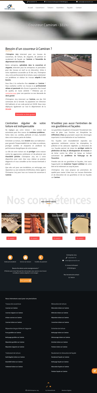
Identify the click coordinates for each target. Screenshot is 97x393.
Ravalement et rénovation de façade (63, 353)
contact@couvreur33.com (85, 2)
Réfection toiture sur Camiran (59, 313)
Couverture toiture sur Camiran (60, 322)
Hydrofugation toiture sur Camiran (15, 357)
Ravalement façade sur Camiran (60, 357)
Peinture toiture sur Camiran (59, 347)
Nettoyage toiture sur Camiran (59, 332)
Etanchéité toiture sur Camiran (14, 362)
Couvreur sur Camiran (11, 308)
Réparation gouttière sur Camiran (14, 342)
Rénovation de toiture (58, 304)
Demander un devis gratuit (25, 114)
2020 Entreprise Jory (32, 390)
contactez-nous (11, 93)
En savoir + (26, 238)
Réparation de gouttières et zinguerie (18, 328)
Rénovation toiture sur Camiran (60, 308)
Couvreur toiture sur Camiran (13, 322)
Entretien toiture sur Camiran (59, 342)
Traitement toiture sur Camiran (14, 366)
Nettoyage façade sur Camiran (59, 362)
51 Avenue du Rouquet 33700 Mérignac (57, 2)
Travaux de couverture (13, 304)
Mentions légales (66, 390)
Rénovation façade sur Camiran (60, 366)
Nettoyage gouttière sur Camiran (14, 337)
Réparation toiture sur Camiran (60, 317)
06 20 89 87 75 (33, 2)
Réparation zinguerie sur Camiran (14, 347)
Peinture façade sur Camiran (59, 371)
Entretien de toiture (58, 328)
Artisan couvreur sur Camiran (13, 317)
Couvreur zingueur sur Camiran (14, 313)
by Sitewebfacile (50, 390)
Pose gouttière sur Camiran (13, 332)
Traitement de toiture (12, 353)
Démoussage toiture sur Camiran (60, 337)
